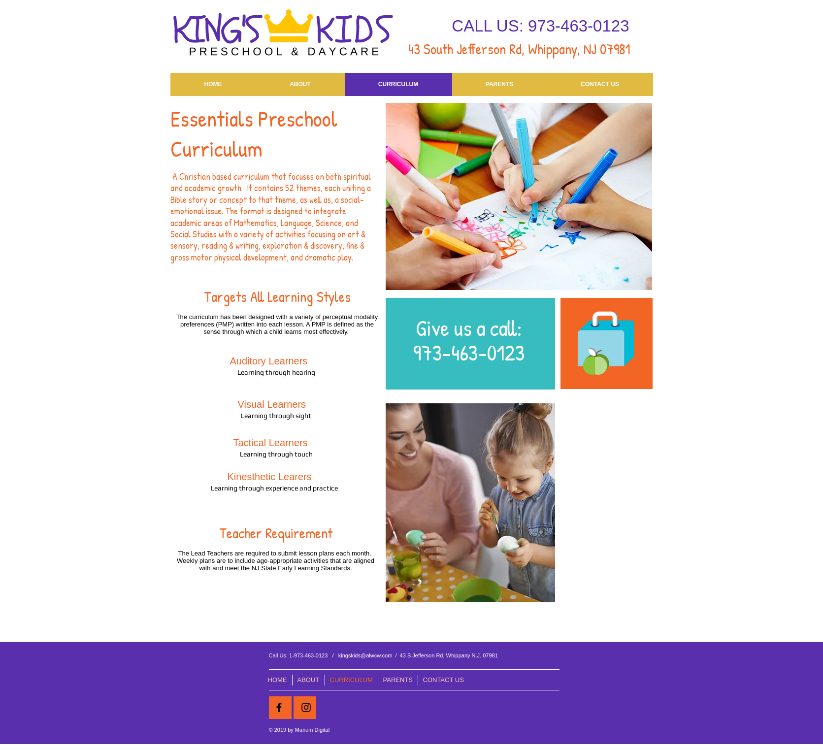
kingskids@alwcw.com (365, 655)
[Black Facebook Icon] (279, 707)
